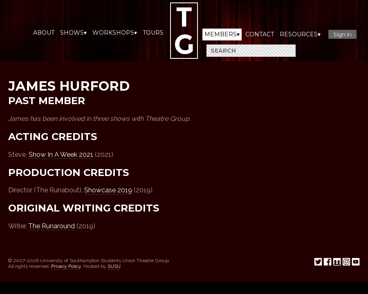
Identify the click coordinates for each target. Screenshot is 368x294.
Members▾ (222, 34)
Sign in (342, 34)
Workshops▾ (114, 32)
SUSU (114, 266)
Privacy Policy (66, 266)
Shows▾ (73, 32)
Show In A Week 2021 (61, 154)
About (43, 32)
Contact (259, 34)
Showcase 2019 (108, 190)
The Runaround (51, 226)
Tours (153, 32)
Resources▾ (300, 34)
